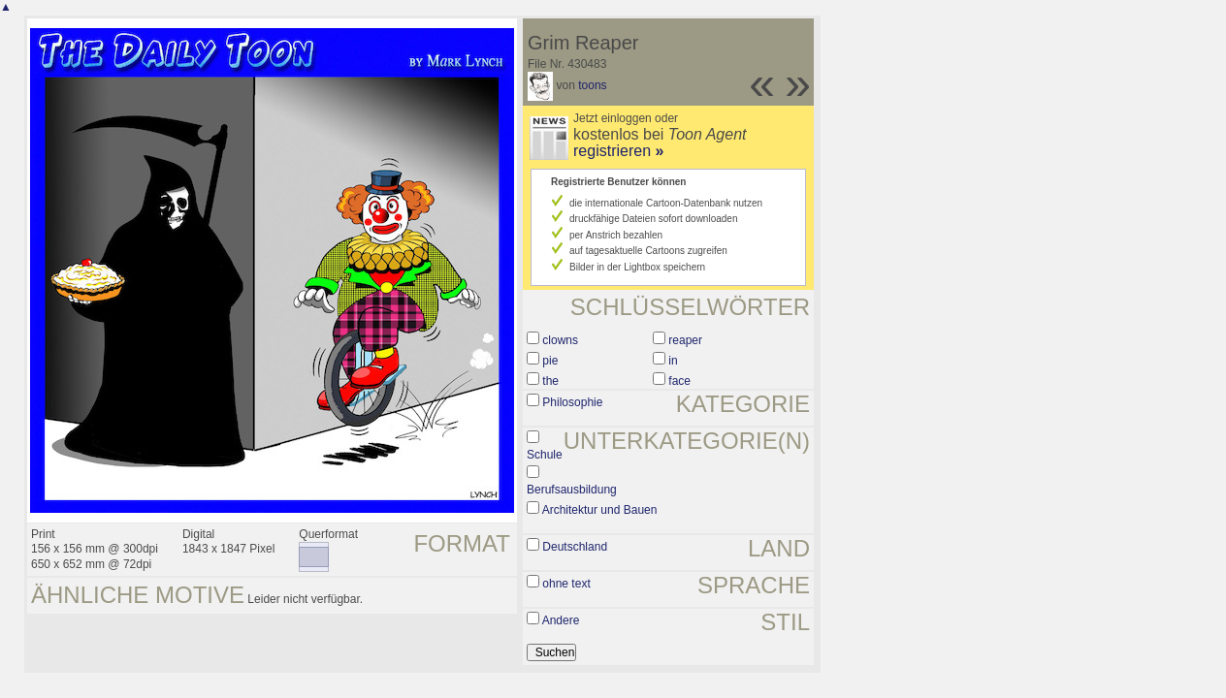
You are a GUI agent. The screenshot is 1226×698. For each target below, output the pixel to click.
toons (592, 85)
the (550, 381)
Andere (561, 620)
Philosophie (572, 402)
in (672, 360)
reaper (685, 340)
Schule (545, 454)
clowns (560, 340)
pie (550, 360)
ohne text (566, 583)
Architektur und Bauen (600, 510)
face (679, 381)
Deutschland (574, 547)
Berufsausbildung (572, 489)
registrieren (618, 151)
